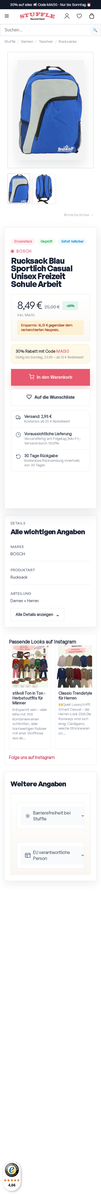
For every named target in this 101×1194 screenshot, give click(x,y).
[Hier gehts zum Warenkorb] (91, 16)
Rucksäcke (67, 41)
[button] (6, 16)
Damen (27, 41)
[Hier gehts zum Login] (67, 16)
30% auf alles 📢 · (50, 4)
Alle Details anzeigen (34, 614)
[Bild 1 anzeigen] (19, 188)
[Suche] (50, 30)
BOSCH (24, 251)
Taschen (46, 41)
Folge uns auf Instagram (32, 757)
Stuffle (9, 41)
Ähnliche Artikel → (78, 215)
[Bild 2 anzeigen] (44, 189)
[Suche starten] (95, 30)
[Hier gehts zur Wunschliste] (79, 16)
